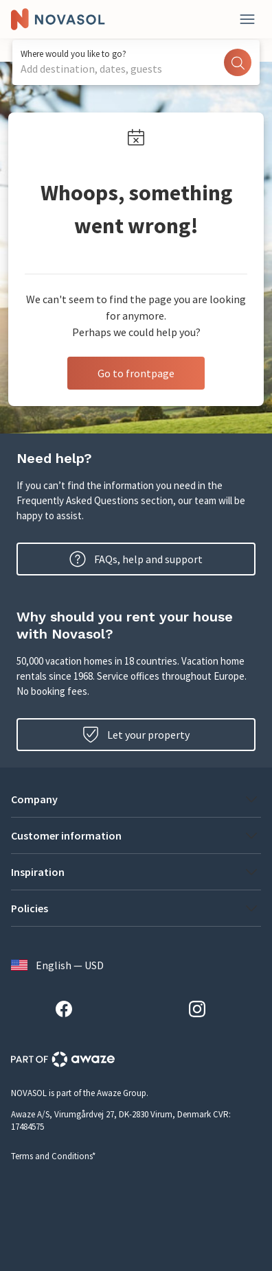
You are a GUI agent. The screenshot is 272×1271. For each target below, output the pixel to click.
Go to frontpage (136, 373)
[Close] (247, 19)
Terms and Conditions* (53, 1156)
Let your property (136, 734)
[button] (136, 799)
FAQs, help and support (136, 559)
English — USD (57, 965)
